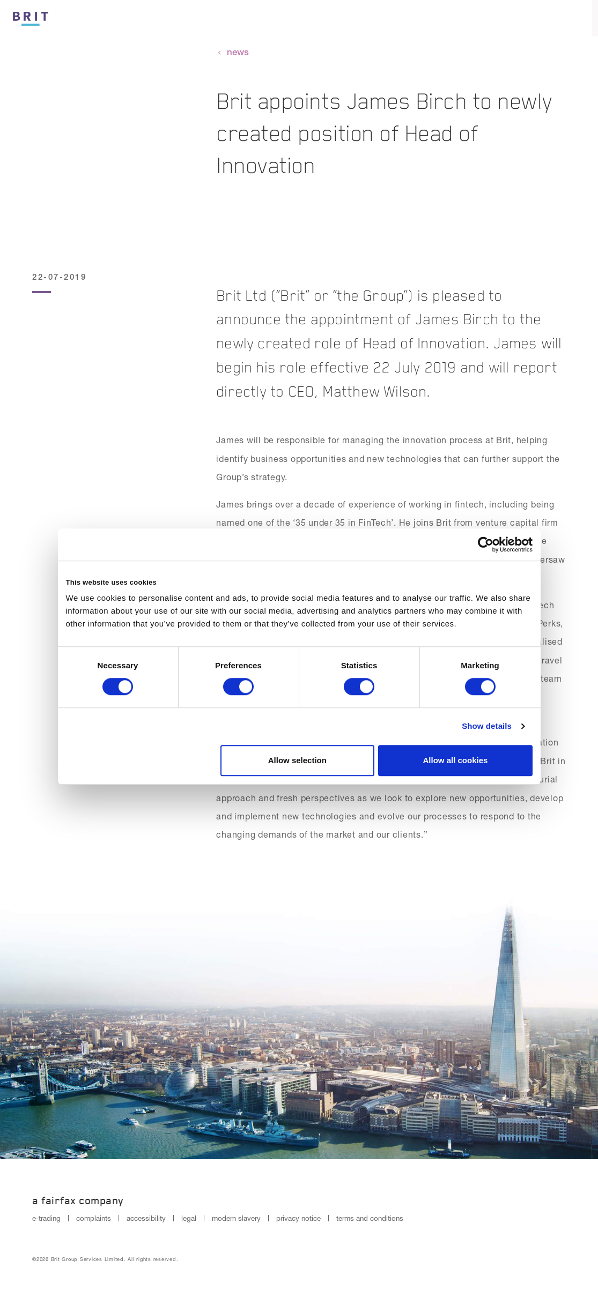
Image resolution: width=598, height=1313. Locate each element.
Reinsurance (481, 19)
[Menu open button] (580, 18)
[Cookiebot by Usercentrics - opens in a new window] (486, 544)
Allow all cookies (455, 760)
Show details (487, 725)
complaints (93, 1218)
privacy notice (298, 1218)
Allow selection (297, 760)
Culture (339, 19)
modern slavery (236, 1218)
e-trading (46, 1218)
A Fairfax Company (78, 1200)
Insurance (405, 19)
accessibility (146, 1218)
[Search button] (543, 18)
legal (188, 1218)
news (238, 52)
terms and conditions (369, 1218)
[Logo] (30, 17)
